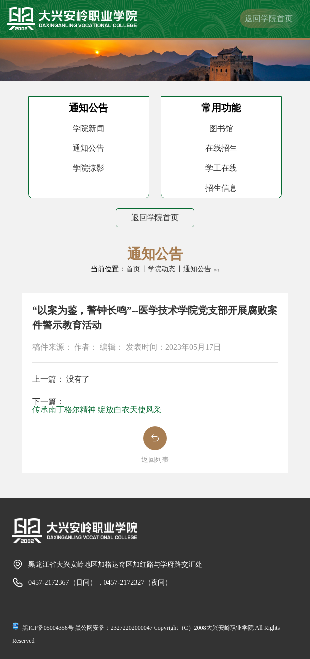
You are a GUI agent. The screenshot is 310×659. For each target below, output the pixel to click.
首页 (133, 269)
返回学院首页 (269, 18)
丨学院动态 (158, 269)
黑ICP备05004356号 (48, 627)
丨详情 (215, 270)
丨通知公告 (193, 269)
